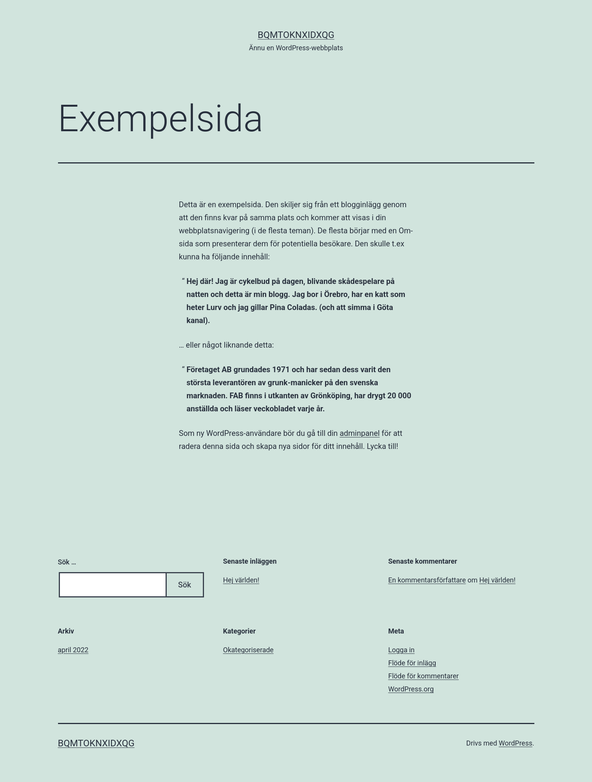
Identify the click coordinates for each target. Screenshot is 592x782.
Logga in (401, 650)
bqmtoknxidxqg (296, 35)
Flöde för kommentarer (423, 676)
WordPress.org (411, 689)
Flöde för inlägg (412, 663)
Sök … (67, 562)
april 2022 (73, 650)
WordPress (515, 743)
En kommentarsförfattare (427, 580)
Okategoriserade (248, 650)
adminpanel (360, 433)
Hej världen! (241, 580)
